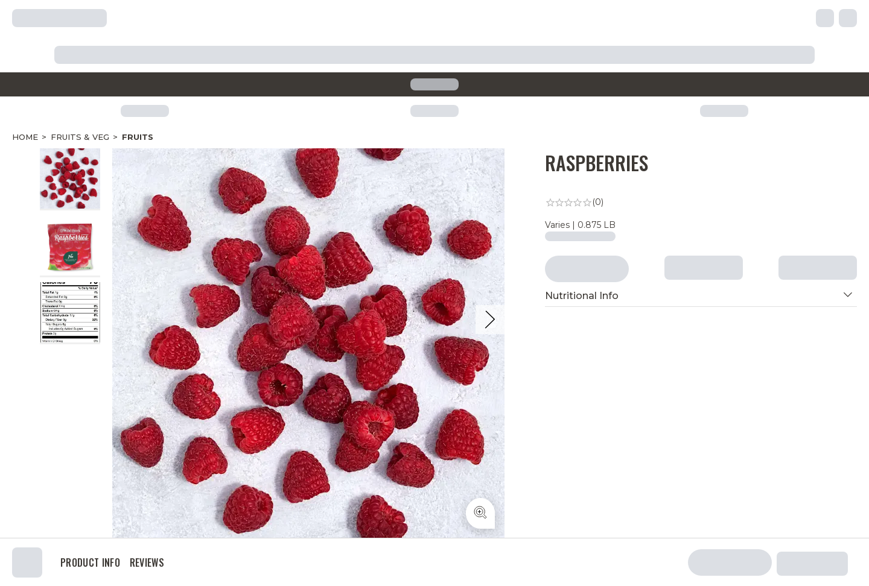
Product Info (90, 562)
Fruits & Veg (80, 137)
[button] (701, 295)
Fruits (137, 137)
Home (25, 137)
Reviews (147, 562)
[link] (701, 203)
